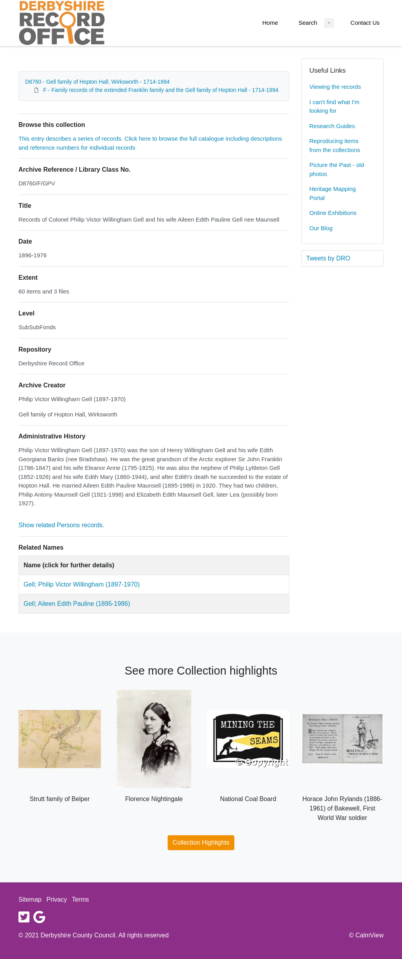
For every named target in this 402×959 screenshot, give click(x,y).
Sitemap (30, 899)
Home (270, 22)
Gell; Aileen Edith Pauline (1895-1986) (77, 603)
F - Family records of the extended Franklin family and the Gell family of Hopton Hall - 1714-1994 (160, 90)
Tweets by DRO (328, 258)
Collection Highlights (201, 842)
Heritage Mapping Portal (332, 193)
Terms (80, 899)
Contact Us (365, 22)
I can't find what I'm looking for (334, 106)
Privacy (56, 899)
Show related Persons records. (61, 525)
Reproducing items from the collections (334, 145)
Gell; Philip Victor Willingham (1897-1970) (82, 584)
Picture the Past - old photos (336, 169)
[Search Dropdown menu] (329, 23)
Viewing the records (335, 86)
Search (307, 22)
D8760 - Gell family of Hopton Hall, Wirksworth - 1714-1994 (97, 82)
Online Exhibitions (332, 212)
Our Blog (321, 228)
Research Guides (332, 126)
